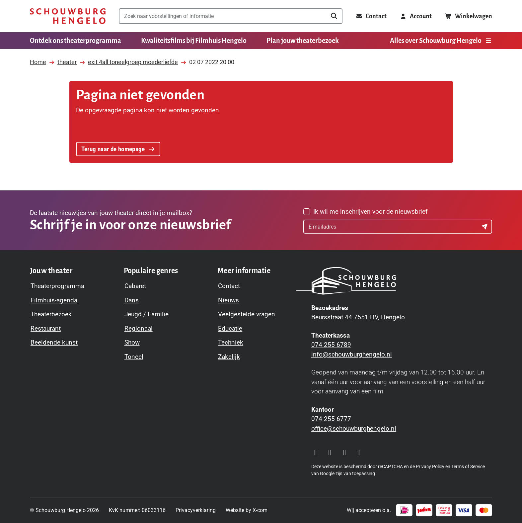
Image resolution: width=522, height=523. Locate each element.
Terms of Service (468, 466)
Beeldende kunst (54, 342)
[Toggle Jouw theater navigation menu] (51, 271)
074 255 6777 (331, 419)
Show (132, 342)
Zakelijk (229, 357)
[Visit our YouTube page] (344, 453)
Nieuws (228, 300)
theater (67, 59)
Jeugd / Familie (146, 314)
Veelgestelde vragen (246, 314)
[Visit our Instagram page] (315, 453)
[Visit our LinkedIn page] (359, 453)
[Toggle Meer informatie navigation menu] (243, 271)
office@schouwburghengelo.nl (353, 428)
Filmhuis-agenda (54, 300)
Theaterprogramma (57, 286)
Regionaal (138, 328)
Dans (131, 300)
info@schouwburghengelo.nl (351, 354)
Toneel (133, 357)
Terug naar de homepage (118, 148)
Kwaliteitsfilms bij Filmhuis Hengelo (194, 40)
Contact (229, 286)
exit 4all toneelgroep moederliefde (133, 59)
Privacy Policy (430, 466)
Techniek (230, 342)
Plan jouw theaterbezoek (302, 40)
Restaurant (46, 328)
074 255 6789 (331, 345)
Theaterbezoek (51, 314)
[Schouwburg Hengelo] (68, 16)
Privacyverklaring (196, 510)
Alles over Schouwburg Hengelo (441, 40)
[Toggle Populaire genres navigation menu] (151, 271)
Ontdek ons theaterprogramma (75, 40)
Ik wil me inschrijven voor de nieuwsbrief (370, 211)
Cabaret (135, 286)
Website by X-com (246, 510)
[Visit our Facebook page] (330, 453)
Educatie (230, 328)
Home (38, 59)
